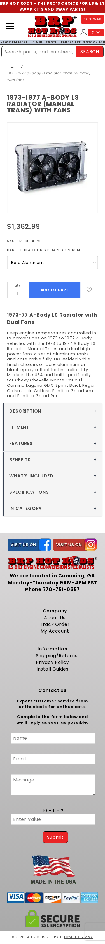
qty (17, 285)
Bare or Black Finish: (43, 250)
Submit (55, 837)
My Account (55, 631)
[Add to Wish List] (89, 290)
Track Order (55, 624)
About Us (55, 617)
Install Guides (52, 669)
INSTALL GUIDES (92, 18)
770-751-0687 (61, 589)
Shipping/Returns (57, 655)
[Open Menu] (9, 26)
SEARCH (89, 51)
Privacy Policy (52, 662)
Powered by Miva (78, 937)
